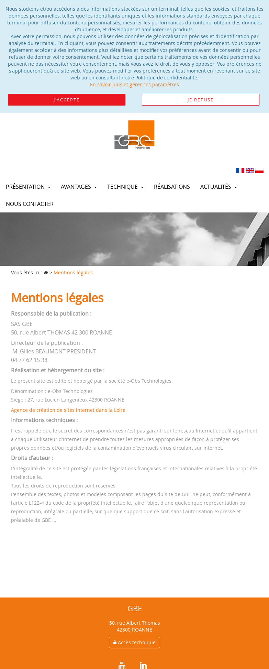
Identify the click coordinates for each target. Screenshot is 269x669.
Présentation (28, 186)
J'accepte (67, 100)
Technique (125, 186)
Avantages (79, 186)
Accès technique (134, 642)
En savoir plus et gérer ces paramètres (134, 84)
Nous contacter (30, 204)
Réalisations (172, 186)
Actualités (218, 186)
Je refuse (201, 100)
